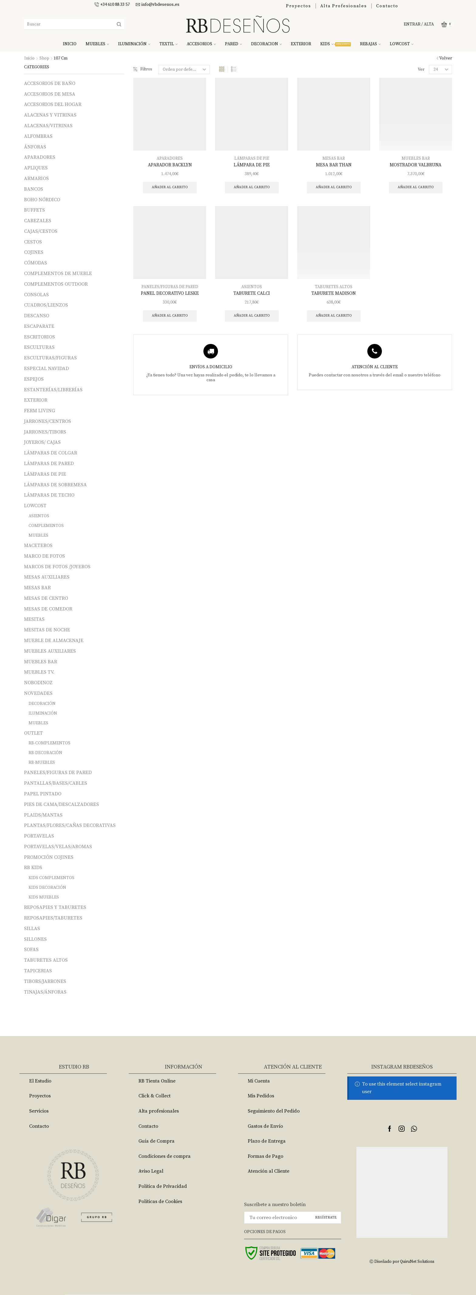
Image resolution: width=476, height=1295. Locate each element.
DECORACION (266, 44)
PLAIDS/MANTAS (43, 815)
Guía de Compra (156, 1141)
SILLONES (35, 939)
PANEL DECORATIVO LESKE (169, 294)
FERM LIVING (39, 411)
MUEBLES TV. (39, 672)
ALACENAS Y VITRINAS (50, 115)
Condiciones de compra (164, 1156)
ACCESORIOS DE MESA (49, 94)
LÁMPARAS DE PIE (252, 158)
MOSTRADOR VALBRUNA (416, 165)
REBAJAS (370, 44)
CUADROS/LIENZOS (46, 305)
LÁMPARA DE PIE (251, 165)
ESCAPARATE (39, 326)
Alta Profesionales (343, 6)
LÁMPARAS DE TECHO (49, 495)
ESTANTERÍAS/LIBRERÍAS (53, 389)
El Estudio (40, 1081)
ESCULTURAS (39, 347)
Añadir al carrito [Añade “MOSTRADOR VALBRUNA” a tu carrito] (415, 187)
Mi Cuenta (259, 1081)
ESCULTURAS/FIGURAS (50, 358)
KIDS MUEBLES (44, 897)
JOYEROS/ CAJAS (42, 442)
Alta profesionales (158, 1111)
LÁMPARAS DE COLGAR (50, 453)
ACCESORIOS (201, 44)
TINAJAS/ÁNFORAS (45, 992)
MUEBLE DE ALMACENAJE (53, 640)
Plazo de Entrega (267, 1141)
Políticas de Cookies (160, 1201)
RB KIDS (33, 868)
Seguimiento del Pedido (274, 1111)
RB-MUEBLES (42, 762)
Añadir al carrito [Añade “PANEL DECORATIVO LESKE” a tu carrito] (169, 317)
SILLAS (32, 929)
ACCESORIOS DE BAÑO (49, 83)
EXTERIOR (301, 44)
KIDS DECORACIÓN (47, 887)
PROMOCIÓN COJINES (48, 857)
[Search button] (119, 24)
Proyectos (298, 6)
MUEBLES (97, 44)
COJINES (33, 252)
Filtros (143, 69)
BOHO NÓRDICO (42, 199)
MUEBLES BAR (415, 158)
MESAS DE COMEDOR (48, 609)
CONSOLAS (36, 294)
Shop (44, 58)
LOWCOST (401, 44)
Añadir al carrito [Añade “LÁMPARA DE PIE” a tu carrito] (251, 187)
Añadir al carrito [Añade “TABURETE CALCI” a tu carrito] (251, 317)
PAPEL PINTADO (42, 794)
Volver (445, 58)
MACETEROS (38, 545)
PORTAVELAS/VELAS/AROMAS (58, 847)
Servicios (39, 1111)
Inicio (29, 58)
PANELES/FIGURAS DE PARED (170, 287)
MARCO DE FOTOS (44, 556)
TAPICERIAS (38, 971)
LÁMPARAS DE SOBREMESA (55, 484)
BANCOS (33, 189)
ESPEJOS (34, 379)
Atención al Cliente (268, 1171)
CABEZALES (37, 221)
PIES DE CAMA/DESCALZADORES (61, 804)
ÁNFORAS (35, 147)
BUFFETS (34, 210)
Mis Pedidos (261, 1096)
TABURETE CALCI (252, 294)
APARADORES (169, 158)
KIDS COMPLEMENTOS (51, 878)
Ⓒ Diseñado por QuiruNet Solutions (402, 1261)
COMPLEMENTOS (46, 526)
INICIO (69, 44)
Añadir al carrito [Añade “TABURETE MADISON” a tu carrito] (333, 317)
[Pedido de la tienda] (185, 69)
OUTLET (33, 733)
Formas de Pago (265, 1156)
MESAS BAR (333, 158)
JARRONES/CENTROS (47, 421)
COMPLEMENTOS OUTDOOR (56, 284)
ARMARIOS (36, 178)
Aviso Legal (150, 1171)
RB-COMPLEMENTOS (49, 743)
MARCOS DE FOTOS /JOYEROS (57, 566)
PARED (233, 44)
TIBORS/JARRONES (45, 981)
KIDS (335, 44)
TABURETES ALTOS (334, 287)
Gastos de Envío (265, 1126)
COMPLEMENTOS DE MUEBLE (58, 273)
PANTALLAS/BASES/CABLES (55, 783)
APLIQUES (36, 168)
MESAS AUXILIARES (47, 577)
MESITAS (34, 619)
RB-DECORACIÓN (45, 753)
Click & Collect (154, 1096)
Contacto (387, 6)
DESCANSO (36, 316)
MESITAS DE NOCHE (47, 630)
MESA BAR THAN (333, 165)
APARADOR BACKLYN (170, 165)
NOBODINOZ (38, 683)
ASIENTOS (251, 287)
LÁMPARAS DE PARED (49, 464)
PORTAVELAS (39, 836)
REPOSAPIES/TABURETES (53, 918)
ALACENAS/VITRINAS (48, 126)
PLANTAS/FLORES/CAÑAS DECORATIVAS (70, 825)
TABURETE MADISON (333, 294)
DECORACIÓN (42, 703)
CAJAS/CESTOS (40, 231)
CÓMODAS (35, 263)
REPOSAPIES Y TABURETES (55, 907)
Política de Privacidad (162, 1186)
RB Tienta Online (156, 1081)
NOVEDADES (38, 693)
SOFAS (31, 950)
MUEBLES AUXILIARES (50, 651)
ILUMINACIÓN (134, 44)
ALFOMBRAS (38, 136)
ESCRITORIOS (39, 337)
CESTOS (33, 242)
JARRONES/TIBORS (45, 432)
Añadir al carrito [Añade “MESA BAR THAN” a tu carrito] (333, 187)
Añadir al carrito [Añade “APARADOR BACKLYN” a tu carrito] (169, 187)
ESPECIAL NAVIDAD (46, 368)
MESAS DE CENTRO (46, 598)
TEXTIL (168, 44)
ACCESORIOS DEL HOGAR (52, 104)
